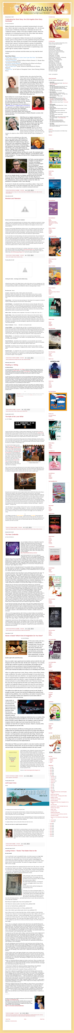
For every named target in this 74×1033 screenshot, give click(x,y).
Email (50, 219)
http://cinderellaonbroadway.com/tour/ (29, 552)
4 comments (22, 190)
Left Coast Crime (10, 783)
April (52, 788)
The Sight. (33, 515)
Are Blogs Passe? (54, 810)
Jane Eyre (41, 1014)
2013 (51, 828)
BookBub (51, 759)
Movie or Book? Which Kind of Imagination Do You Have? (24, 636)
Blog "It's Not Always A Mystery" (54, 291)
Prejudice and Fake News (55, 812)
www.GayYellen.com (53, 758)
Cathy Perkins (10, 845)
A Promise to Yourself (54, 815)
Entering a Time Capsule (55, 807)
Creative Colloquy (16, 370)
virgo (22, 359)
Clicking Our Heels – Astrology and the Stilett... (59, 795)
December (53, 776)
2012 (51, 829)
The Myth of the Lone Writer (14, 416)
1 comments (18, 843)
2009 (51, 834)
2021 (51, 768)
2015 (51, 825)
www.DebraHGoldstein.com (29, 249)
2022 (51, 767)
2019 (51, 771)
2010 (51, 832)
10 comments (16, 1013)
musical (13, 630)
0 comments (22, 357)
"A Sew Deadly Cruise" (62, 117)
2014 (51, 826)
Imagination (10, 777)
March (52, 790)
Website (50, 172)
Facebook (22, 396)
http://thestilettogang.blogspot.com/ (18, 252)
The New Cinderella (11, 534)
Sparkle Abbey (40, 432)
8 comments (21, 775)
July (52, 784)
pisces (20, 359)
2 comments (22, 255)
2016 (51, 823)
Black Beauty (16, 1014)
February (52, 820)
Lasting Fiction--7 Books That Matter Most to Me (21, 851)
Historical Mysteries (27, 1014)
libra (18, 359)
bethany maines (10, 411)
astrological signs (11, 359)
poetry (21, 411)
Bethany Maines (19, 393)
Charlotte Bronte (20, 1014)
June (52, 785)
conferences (15, 845)
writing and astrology (27, 359)
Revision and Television (13, 198)
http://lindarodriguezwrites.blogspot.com (32, 770)
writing (26, 411)
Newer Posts (8, 1019)
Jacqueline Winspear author (34, 1014)
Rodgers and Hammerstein (25, 630)
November (53, 777)
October (52, 779)
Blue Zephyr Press (11, 446)
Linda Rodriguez (15, 777)
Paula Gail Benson (18, 630)
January (52, 821)
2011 (51, 831)
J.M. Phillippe (22, 369)
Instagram (50, 325)
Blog (49, 697)
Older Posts (42, 1019)
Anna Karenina (10, 1014)
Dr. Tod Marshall (27, 371)
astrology (15, 359)
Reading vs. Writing (11, 365)
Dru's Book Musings (52, 415)
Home (25, 1019)
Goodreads (50, 543)
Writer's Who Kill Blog (52, 221)
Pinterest (50, 635)
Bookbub (50, 387)
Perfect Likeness (20, 515)
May (52, 787)
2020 (51, 770)
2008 (51, 836)
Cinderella (10, 630)
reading (23, 411)
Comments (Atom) (13, 1021)
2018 (51, 773)
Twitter (18, 396)
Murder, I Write (53, 809)
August (52, 782)
